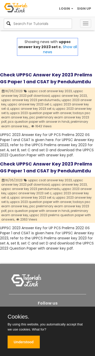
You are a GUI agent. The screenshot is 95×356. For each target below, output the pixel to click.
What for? (39, 329)
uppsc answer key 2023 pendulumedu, (31, 100)
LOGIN (66, 8)
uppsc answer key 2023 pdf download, (42, 93)
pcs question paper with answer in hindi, (39, 121)
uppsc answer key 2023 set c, (30, 104)
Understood (24, 342)
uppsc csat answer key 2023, (50, 91)
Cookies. (18, 316)
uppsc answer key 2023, (69, 95)
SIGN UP (84, 8)
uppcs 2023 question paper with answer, (41, 113)
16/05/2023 (12, 91)
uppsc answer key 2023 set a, (32, 108)
